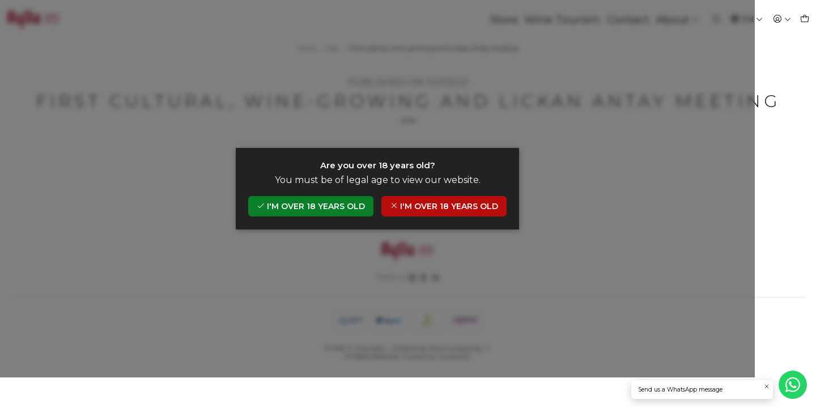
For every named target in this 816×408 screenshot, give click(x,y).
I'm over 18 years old (341, 221)
